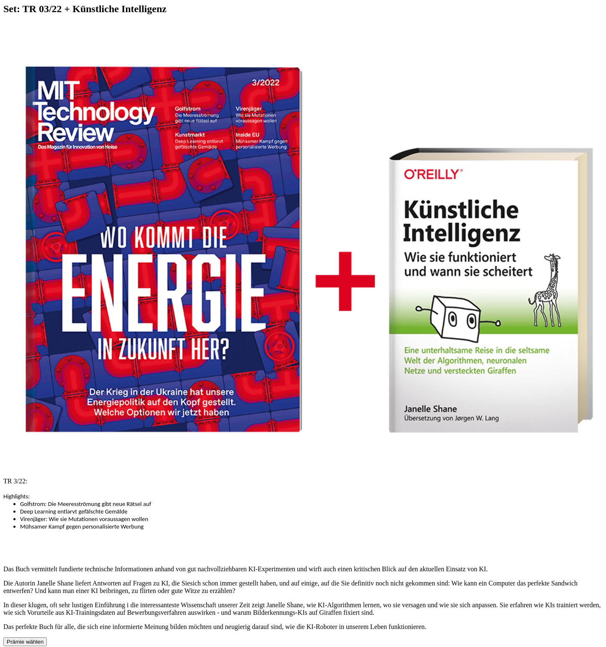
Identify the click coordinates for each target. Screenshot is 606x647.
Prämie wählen (25, 642)
